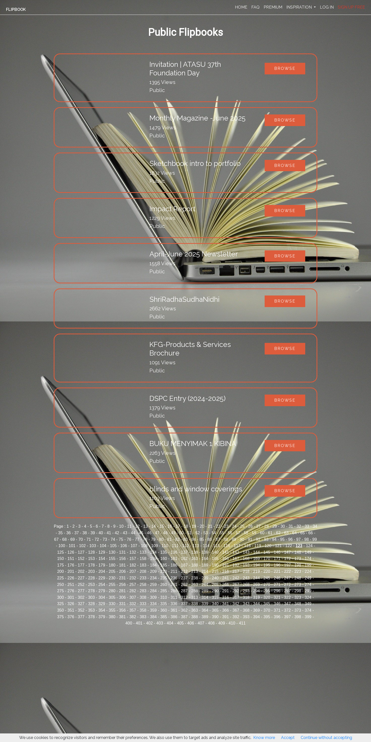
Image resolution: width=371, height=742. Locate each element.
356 (122, 610)
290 (215, 591)
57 (238, 533)
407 (201, 623)
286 (174, 591)
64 (294, 533)
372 (287, 610)
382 (132, 617)
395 (266, 617)
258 (143, 584)
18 (185, 526)
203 (91, 571)
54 (213, 533)
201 (71, 571)
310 (163, 597)
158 (143, 558)
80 (161, 539)
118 (247, 546)
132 (132, 552)
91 (250, 539)
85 (201, 539)
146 (277, 552)
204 (101, 571)
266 (225, 584)
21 (210, 526)
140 (215, 552)
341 (225, 604)
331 (122, 604)
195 (266, 565)
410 (232, 623)
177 (81, 565)
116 (226, 546)
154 (101, 558)
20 (202, 526)
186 (174, 565)
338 (194, 604)
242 (235, 578)
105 (113, 546)
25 (242, 526)
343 (246, 604)
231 (122, 578)
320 (266, 597)
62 (278, 533)
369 (256, 610)
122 (288, 546)
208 (143, 571)
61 (270, 533)
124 (309, 546)
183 (143, 565)
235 (163, 578)
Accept (288, 737)
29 (274, 526)
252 (81, 584)
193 (246, 565)
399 (308, 617)
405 (180, 623)
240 (215, 578)
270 (266, 584)
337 (184, 604)
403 (159, 623)
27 (258, 526)
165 (215, 558)
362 (184, 610)
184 (153, 565)
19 (194, 526)
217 (235, 571)
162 (184, 558)
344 (256, 604)
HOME (241, 7)
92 (258, 539)
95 (282, 539)
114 (206, 546)
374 (308, 610)
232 (132, 578)
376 (71, 617)
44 (133, 533)
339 (205, 604)
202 (81, 571)
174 (308, 558)
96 (290, 539)
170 (266, 558)
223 (297, 571)
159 (153, 558)
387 (184, 617)
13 (145, 526)
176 (71, 565)
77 (137, 539)
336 (174, 604)
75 (121, 539)
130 (112, 552)
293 (246, 591)
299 (308, 591)
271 (277, 584)
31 (291, 526)
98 (306, 539)
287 (184, 591)
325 (60, 604)
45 (141, 533)
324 (308, 597)
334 (153, 604)
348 (297, 604)
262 (184, 584)
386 (174, 617)
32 (299, 526)
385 (163, 617)
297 (287, 591)
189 (205, 565)
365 (215, 610)
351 (71, 610)
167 (235, 558)
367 (235, 610)
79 (153, 539)
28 (266, 526)
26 (250, 526)
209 (153, 571)
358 (143, 610)
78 (145, 539)
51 (189, 533)
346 (277, 604)
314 (205, 597)
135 (163, 552)
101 (72, 546)
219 (256, 571)
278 (91, 591)
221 (277, 571)
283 (143, 591)
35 (60, 533)
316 (225, 597)
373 (297, 610)
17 (177, 526)
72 (97, 539)
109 (154, 546)
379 (101, 617)
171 (277, 558)
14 (153, 526)
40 (101, 533)
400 (129, 623)
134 (153, 552)
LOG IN (327, 7)
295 (266, 591)
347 (287, 604)
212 (184, 571)
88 (226, 539)
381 (122, 617)
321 (277, 597)
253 (91, 584)
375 (60, 617)
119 (257, 546)
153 (91, 558)
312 (184, 597)
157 (132, 558)
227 (81, 578)
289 (205, 591)
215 (215, 571)
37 (76, 533)
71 (88, 539)
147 (287, 552)
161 (174, 558)
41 (109, 533)
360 (163, 610)
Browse (284, 68)
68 (64, 539)
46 (149, 533)
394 (256, 617)
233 (143, 578)
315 (215, 597)
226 (71, 578)
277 (81, 591)
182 (132, 565)
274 (308, 584)
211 (174, 571)
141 (225, 552)
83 (185, 539)
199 (308, 565)
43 (125, 533)
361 (174, 610)
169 (256, 558)
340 (215, 604)
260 (163, 584)
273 (297, 584)
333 (143, 604)
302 (81, 597)
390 (215, 617)
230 (112, 578)
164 (205, 558)
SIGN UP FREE (351, 7)
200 (60, 571)
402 (149, 623)
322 (287, 597)
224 (308, 571)
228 (91, 578)
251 (71, 584)
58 (246, 533)
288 (194, 591)
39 (92, 533)
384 (153, 617)
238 (194, 578)
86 (209, 539)
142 (235, 552)
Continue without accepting (326, 737)
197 (287, 565)
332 (132, 604)
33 (307, 526)
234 (153, 578)
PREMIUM (273, 7)
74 (113, 539)
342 (235, 604)
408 (211, 623)
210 (163, 571)
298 (297, 591)
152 (81, 558)
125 (60, 552)
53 (205, 533)
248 (297, 578)
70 (80, 539)
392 (235, 617)
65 (302, 533)
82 (177, 539)
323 (297, 597)
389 (205, 617)
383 (143, 617)
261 (174, 584)
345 (266, 604)
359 (153, 610)
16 (169, 526)
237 (184, 578)
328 (91, 604)
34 (315, 526)
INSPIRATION (299, 7)
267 (235, 584)
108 (144, 546)
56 (230, 533)
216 (225, 571)
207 (132, 571)
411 (242, 623)
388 (194, 617)
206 (122, 571)
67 (56, 539)
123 (299, 546)
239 (205, 578)
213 (194, 571)
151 (71, 558)
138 (194, 552)
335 (163, 604)
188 (194, 565)
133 (143, 552)
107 (134, 546)
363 (194, 610)
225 (60, 578)
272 (287, 584)
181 (122, 565)
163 (194, 558)
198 (297, 565)
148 (297, 552)
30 (283, 526)
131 (122, 552)
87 (217, 539)
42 (117, 533)
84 (193, 539)
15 (161, 526)
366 (225, 610)
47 (157, 533)
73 (105, 539)
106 (123, 546)
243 (246, 578)
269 (256, 584)
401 (139, 623)
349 (308, 604)
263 (194, 584)
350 (60, 610)
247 (287, 578)
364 (205, 610)
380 (112, 617)
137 (184, 552)
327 (81, 604)
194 (256, 565)
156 (122, 558)
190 (215, 565)
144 (256, 552)
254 (101, 584)
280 (112, 591)
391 (225, 617)
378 (91, 617)
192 (235, 565)
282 (132, 591)
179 (101, 565)
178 (91, 565)
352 (81, 610)
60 (262, 533)
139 (205, 552)
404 (170, 623)
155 (112, 558)
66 (310, 533)
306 (122, 597)
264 (205, 584)
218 (246, 571)
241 (225, 578)
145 (266, 552)
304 (101, 597)
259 (153, 584)
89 (234, 539)
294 (256, 591)
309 (153, 597)
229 (101, 578)
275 (60, 591)
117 (237, 546)
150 (60, 558)
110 (165, 546)
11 (129, 526)
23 (226, 526)
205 (112, 571)
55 (222, 533)
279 (101, 591)
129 (101, 552)
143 (246, 552)
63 (286, 533)
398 (297, 617)
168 (246, 558)
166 (225, 558)
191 (225, 565)
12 (137, 526)
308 (143, 597)
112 (185, 546)
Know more (264, 737)
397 (287, 617)
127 (81, 552)
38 (84, 533)
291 (225, 591)
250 (60, 584)
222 (287, 571)
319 (256, 597)
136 (174, 552)
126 (71, 552)
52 (197, 533)
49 (173, 533)
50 (181, 533)
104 (103, 546)
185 (163, 565)
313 (194, 597)
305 (112, 597)
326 (71, 604)
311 (174, 597)
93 (266, 539)
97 (298, 539)
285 (163, 591)
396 (277, 617)
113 (196, 546)
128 (91, 552)
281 (122, 591)
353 (91, 610)
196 (277, 565)
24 (234, 526)
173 (297, 558)
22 (218, 526)
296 (277, 591)
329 (101, 604)
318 (246, 597)
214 (205, 571)
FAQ (255, 7)
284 (153, 591)
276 (71, 591)
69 (72, 539)
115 (216, 546)
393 (246, 617)
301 (71, 597)
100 (61, 546)
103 (92, 546)
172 (287, 558)
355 (112, 610)
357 (132, 610)
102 (82, 546)
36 (68, 533)
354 (101, 610)
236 (174, 578)
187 (184, 565)
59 (254, 533)
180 (112, 565)
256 (122, 584)
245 (266, 578)
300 (60, 597)
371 (277, 610)
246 (277, 578)
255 (112, 584)
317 (235, 597)
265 (215, 584)
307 (132, 597)
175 (60, 565)
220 (266, 571)
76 (129, 539)
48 (165, 533)
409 (221, 623)
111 (175, 546)
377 (81, 617)
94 (274, 539)
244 (256, 578)
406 (190, 623)
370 (266, 610)
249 (308, 578)
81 (169, 539)
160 (163, 558)
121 (278, 546)
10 (121, 526)
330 (112, 604)
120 (268, 546)
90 (242, 539)
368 (246, 610)
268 (246, 584)
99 (314, 539)
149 (308, 552)
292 (235, 591)
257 (132, 584)
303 (91, 597)
